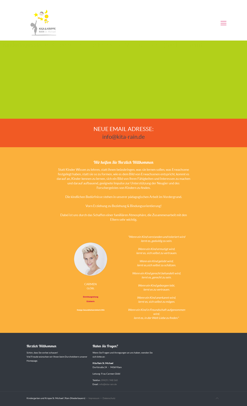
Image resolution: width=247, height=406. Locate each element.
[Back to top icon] (217, 398)
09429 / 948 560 (109, 380)
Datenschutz (109, 398)
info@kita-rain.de (123, 137)
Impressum (93, 398)
